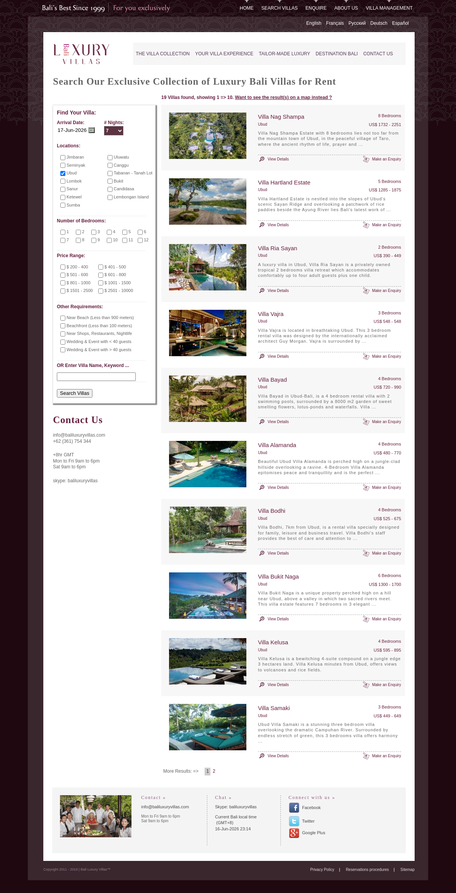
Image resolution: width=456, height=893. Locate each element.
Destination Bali (337, 53)
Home (247, 8)
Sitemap (407, 869)
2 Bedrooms (389, 247)
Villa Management (389, 8)
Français (335, 23)
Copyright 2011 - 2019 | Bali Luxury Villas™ (77, 869)
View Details (278, 159)
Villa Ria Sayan (277, 248)
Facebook (311, 807)
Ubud (262, 124)
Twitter (308, 821)
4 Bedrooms (389, 378)
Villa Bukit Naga (278, 576)
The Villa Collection (163, 53)
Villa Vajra (271, 314)
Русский (357, 23)
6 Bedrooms (389, 575)
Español (400, 23)
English (313, 23)
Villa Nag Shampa (281, 116)
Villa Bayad (272, 379)
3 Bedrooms (389, 313)
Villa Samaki (274, 708)
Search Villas (279, 8)
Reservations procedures (367, 869)
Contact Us (378, 53)
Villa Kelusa (273, 642)
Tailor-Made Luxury (284, 53)
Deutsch (379, 23)
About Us (346, 8)
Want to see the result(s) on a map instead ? (283, 97)
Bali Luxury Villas (83, 54)
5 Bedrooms (389, 181)
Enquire (316, 8)
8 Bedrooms (389, 115)
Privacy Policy (322, 869)
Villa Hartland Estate (284, 182)
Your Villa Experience (224, 53)
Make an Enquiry (386, 159)
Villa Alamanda (277, 445)
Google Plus (313, 832)
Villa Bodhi (271, 510)
